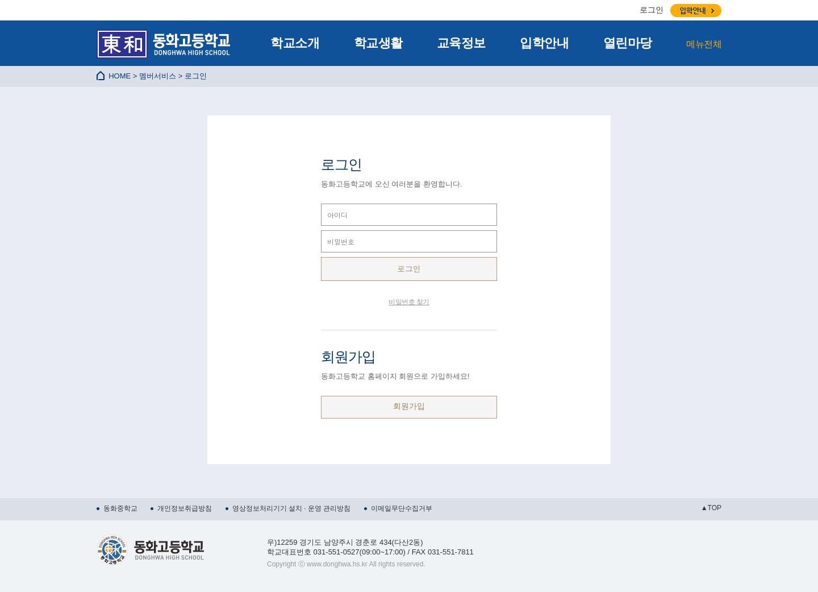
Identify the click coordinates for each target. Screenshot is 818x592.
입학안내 (544, 43)
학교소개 (294, 43)
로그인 (651, 9)
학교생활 (378, 43)
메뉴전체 (703, 44)
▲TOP (711, 508)
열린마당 (627, 43)
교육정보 (461, 43)
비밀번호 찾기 (409, 302)
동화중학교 (120, 508)
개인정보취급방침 (184, 508)
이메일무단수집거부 (401, 508)
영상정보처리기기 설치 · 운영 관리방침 (291, 508)
